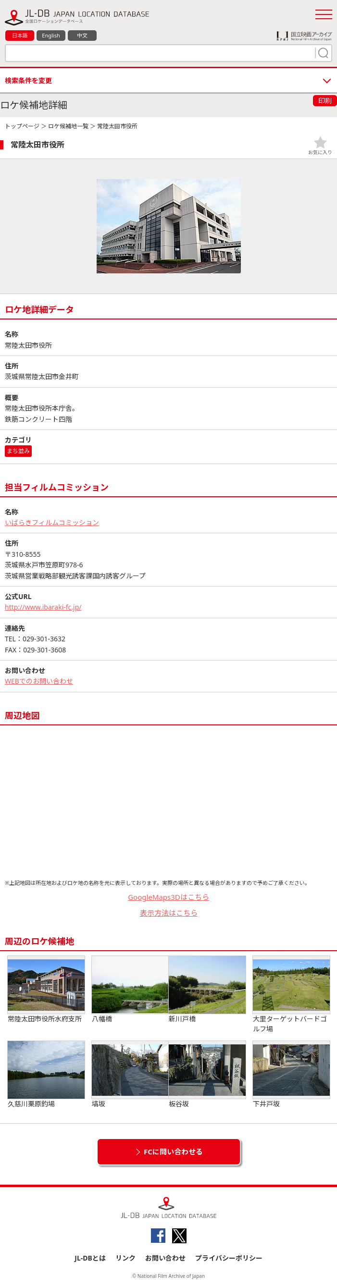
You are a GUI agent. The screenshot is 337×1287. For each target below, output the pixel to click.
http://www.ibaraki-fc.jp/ (43, 607)
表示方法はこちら (169, 913)
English (51, 35)
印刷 (325, 100)
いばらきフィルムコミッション (52, 522)
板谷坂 (207, 1074)
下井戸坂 (291, 1074)
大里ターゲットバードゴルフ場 (291, 994)
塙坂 (130, 1074)
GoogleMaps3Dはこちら (168, 897)
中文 (82, 35)
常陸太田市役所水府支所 (46, 989)
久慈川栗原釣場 (46, 1074)
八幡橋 (130, 989)
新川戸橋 (207, 989)
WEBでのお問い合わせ (39, 681)
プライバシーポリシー (228, 1257)
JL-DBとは (90, 1257)
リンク (125, 1257)
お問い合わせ (165, 1257)
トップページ (22, 126)
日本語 (20, 35)
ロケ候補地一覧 (68, 126)
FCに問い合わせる (173, 1151)
